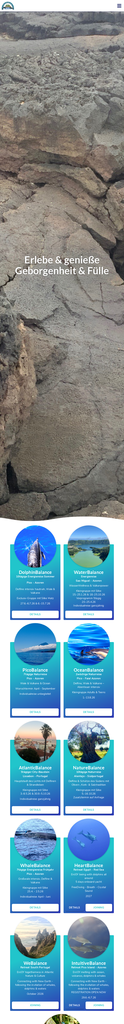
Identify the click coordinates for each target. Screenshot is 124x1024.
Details (35, 614)
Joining (98, 907)
